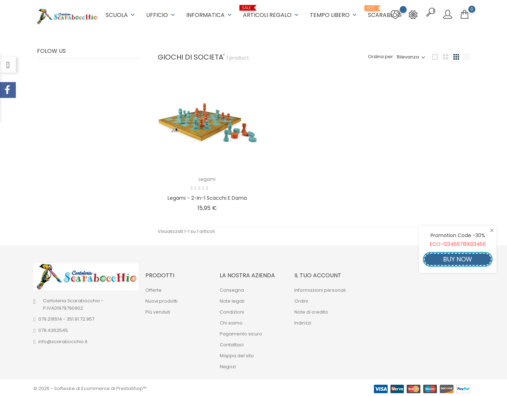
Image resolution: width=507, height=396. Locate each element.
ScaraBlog (385, 11)
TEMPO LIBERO (334, 14)
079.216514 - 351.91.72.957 (66, 318)
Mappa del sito (237, 354)
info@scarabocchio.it (62, 340)
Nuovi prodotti (161, 299)
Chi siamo (231, 321)
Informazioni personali (320, 288)
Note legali (232, 299)
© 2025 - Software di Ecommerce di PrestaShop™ (89, 387)
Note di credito (311, 310)
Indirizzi (302, 321)
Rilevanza (408, 55)
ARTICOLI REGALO (271, 11)
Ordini (301, 299)
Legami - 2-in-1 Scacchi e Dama (207, 196)
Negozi (228, 365)
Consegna (232, 288)
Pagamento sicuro (241, 332)
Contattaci (232, 343)
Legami (207, 178)
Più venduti (157, 310)
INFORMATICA (209, 14)
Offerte (153, 288)
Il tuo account (317, 274)
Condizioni (232, 310)
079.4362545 (53, 329)
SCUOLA (121, 14)
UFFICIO (161, 14)
